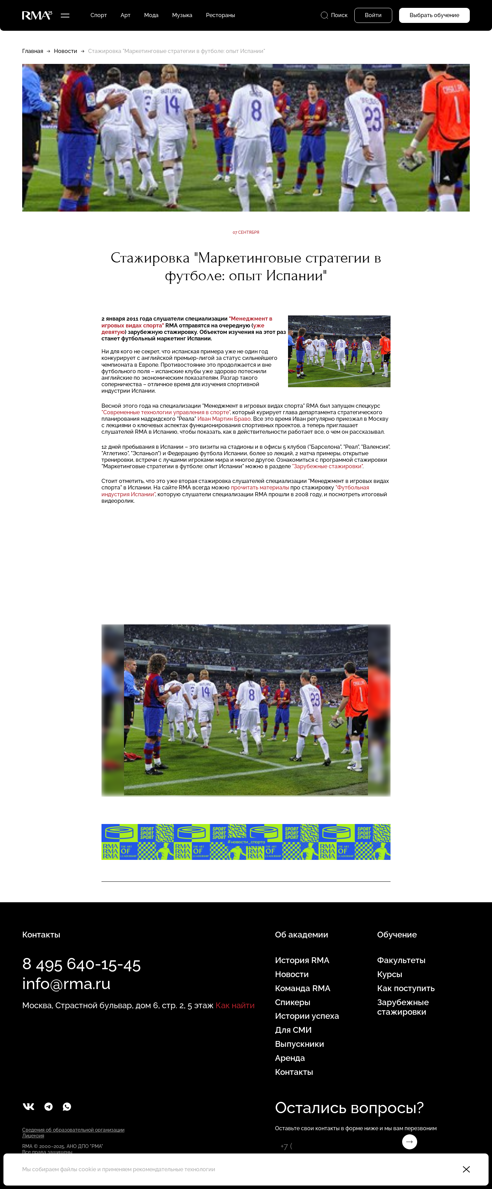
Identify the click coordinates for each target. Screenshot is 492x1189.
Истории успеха (307, 1016)
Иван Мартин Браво (224, 419)
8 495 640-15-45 (81, 964)
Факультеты (401, 960)
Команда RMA (302, 988)
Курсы (389, 974)
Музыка (182, 15)
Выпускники (299, 1044)
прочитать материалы (260, 487)
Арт (126, 15)
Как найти (235, 1005)
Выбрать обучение (434, 15)
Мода (151, 15)
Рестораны (220, 15)
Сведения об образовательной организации (73, 1130)
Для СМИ (293, 1030)
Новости (65, 51)
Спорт (99, 15)
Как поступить (406, 988)
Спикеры (293, 1002)
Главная (32, 51)
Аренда (290, 1058)
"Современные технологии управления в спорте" (165, 412)
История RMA (302, 960)
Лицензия (33, 1135)
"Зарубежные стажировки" (327, 466)
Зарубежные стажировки (403, 1007)
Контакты (294, 1072)
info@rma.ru (66, 983)
